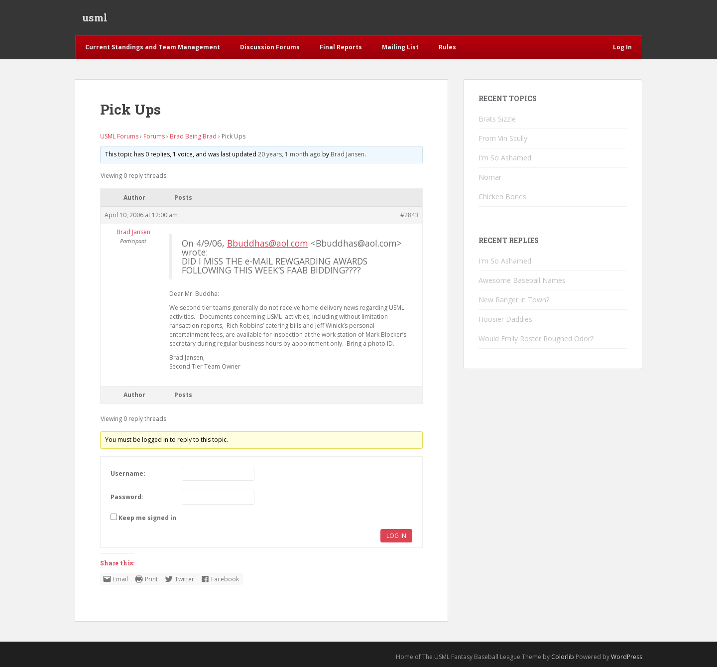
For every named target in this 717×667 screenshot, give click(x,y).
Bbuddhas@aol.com (267, 243)
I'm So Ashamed (504, 157)
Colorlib (562, 657)
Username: (128, 473)
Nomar (489, 177)
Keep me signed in (147, 518)
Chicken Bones (502, 196)
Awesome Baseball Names (522, 280)
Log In (396, 536)
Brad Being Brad (193, 136)
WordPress (626, 657)
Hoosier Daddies (505, 319)
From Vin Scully (502, 138)
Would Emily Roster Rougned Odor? (536, 338)
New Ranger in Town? (513, 299)
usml (95, 17)
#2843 (409, 215)
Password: (127, 497)
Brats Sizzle (497, 119)
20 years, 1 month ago (289, 154)
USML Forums (119, 136)
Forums (154, 136)
